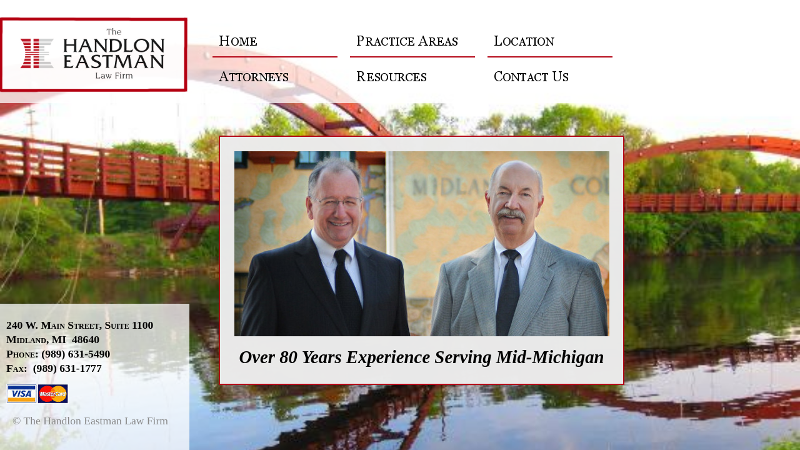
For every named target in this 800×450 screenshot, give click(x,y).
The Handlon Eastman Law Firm (101, 56)
